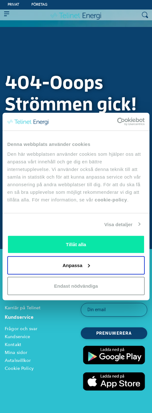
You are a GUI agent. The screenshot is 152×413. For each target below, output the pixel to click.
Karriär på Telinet (23, 308)
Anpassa (76, 265)
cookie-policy (111, 199)
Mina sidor (16, 353)
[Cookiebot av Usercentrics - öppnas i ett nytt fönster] (117, 122)
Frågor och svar (21, 329)
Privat (13, 4)
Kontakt (13, 345)
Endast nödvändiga (76, 286)
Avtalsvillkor (18, 360)
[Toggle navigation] (6, 15)
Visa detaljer (118, 224)
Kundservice (17, 337)
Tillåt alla (76, 244)
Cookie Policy (19, 368)
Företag (39, 4)
